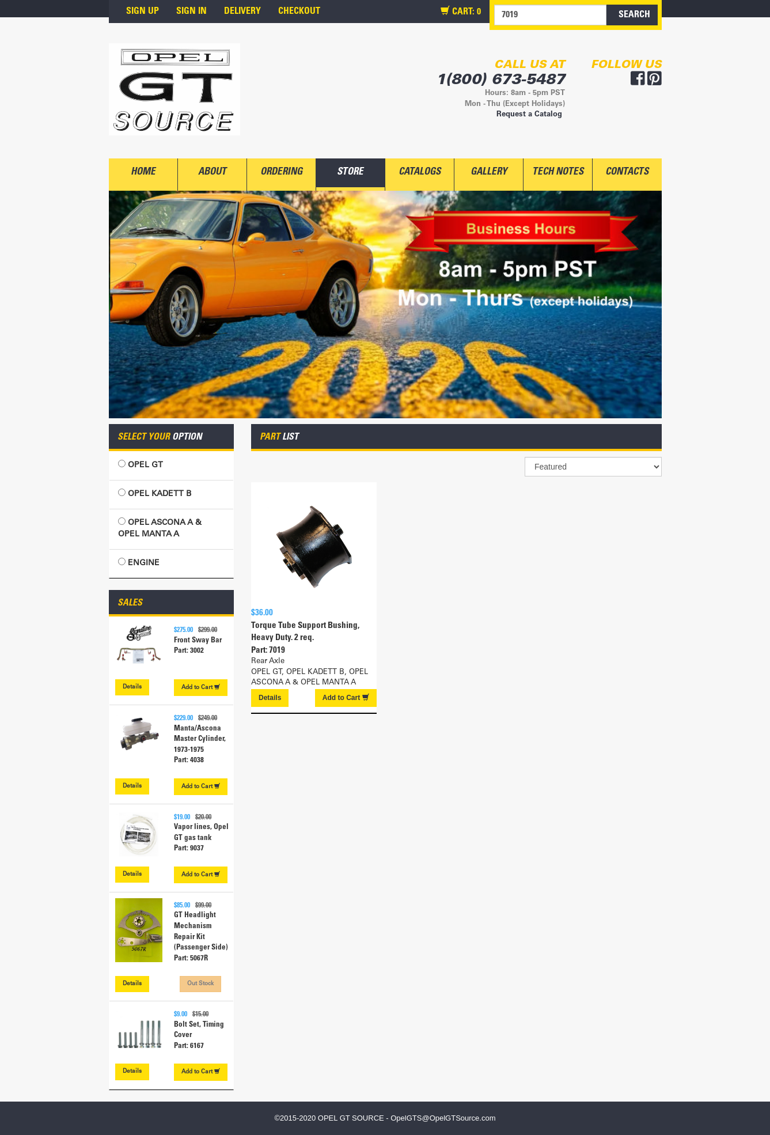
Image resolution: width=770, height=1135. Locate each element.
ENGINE (139, 563)
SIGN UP (142, 11)
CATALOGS (420, 172)
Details (132, 687)
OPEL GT (140, 465)
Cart (200, 687)
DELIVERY (242, 11)
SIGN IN (191, 11)
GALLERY (489, 172)
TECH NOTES (557, 172)
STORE (350, 172)
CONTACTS (626, 172)
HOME (143, 172)
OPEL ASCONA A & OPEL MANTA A (160, 528)
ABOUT (212, 172)
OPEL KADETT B (154, 493)
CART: (461, 11)
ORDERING (281, 172)
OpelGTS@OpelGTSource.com (442, 1118)
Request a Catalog (529, 115)
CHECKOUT (299, 11)
